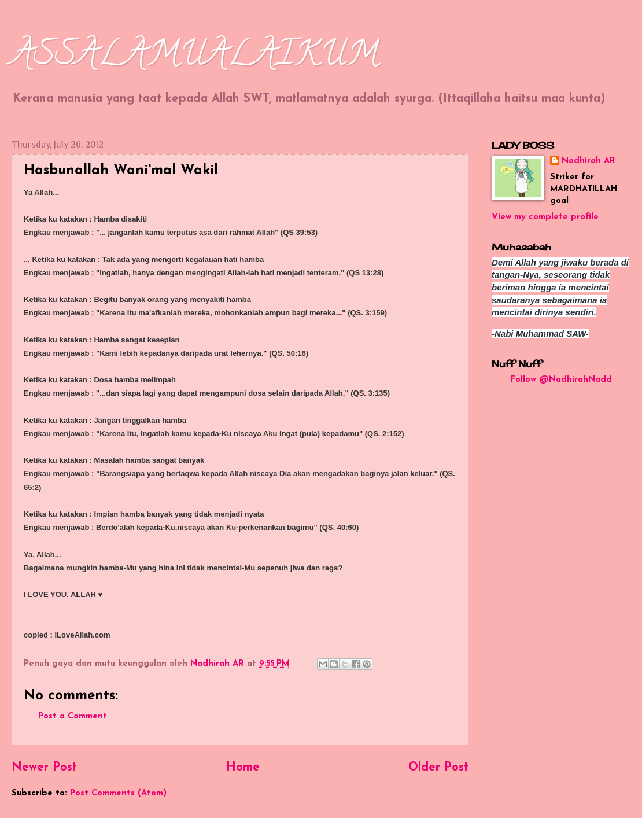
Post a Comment (72, 716)
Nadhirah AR (588, 161)
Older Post (438, 767)
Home (243, 767)
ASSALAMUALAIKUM (195, 57)
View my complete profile (545, 217)
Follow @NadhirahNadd (561, 379)
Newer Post (44, 767)
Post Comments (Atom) (118, 793)
